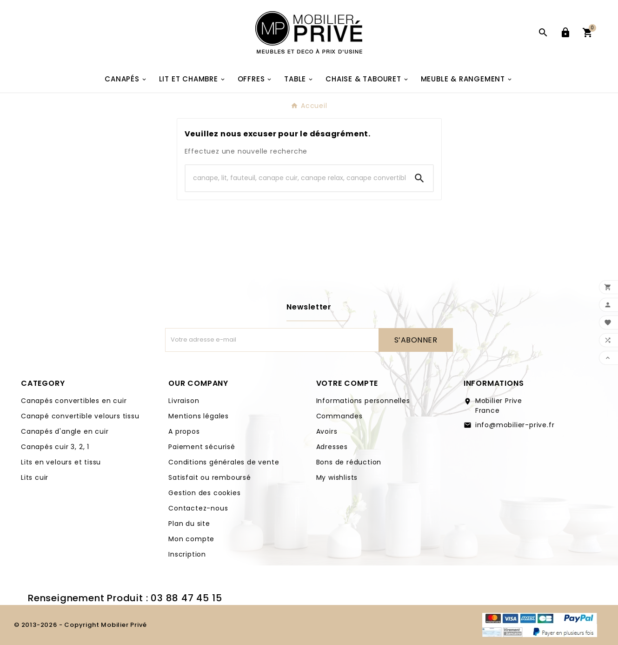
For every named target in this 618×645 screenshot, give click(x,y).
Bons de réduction (349, 462)
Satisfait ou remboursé (209, 477)
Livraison (183, 400)
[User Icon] (565, 32)
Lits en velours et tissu (61, 462)
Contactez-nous (198, 508)
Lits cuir (34, 477)
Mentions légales (198, 416)
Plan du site (189, 523)
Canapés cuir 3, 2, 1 (55, 446)
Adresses (332, 446)
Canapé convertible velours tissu (80, 416)
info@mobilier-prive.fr (515, 425)
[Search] (296, 178)
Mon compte (191, 539)
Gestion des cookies (204, 492)
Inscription (187, 554)
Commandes (339, 416)
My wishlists (337, 477)
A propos (183, 431)
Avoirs (327, 431)
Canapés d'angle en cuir (64, 431)
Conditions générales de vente (223, 462)
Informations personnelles (363, 400)
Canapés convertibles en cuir (73, 400)
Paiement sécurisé (201, 446)
